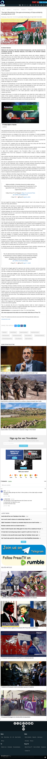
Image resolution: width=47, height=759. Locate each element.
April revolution (28, 338)
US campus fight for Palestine (9, 124)
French (40, 2)
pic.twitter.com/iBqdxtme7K (20, 194)
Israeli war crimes (35, 332)
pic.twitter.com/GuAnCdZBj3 (20, 260)
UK (13, 737)
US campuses (19, 338)
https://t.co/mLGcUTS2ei (28, 193)
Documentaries (16, 747)
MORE (23, 541)
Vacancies (43, 747)
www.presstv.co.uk (5, 319)
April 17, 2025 (27, 263)
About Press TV (28, 747)
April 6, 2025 (27, 197)
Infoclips (27, 740)
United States (13, 332)
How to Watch (36, 747)
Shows (31, 740)
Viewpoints (30, 9)
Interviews (39, 737)
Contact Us (27, 750)
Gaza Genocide (5, 335)
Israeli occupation (23, 332)
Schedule (10, 747)
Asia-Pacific (18, 737)
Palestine (9, 9)
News (3, 9)
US (10, 737)
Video (25, 734)
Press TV (26, 744)
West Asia (6, 737)
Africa (2, 740)
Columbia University (17, 335)
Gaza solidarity (28, 335)
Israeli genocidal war (39, 335)
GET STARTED (23, 445)
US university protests (7, 338)
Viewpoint (23, 9)
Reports (34, 737)
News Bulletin (28, 737)
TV (1, 744)
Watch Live (3, 747)
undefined (4, 126)
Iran (2, 737)
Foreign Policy (16, 9)
